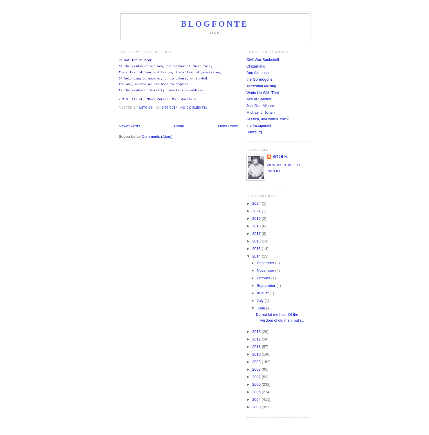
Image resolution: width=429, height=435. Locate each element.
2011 (257, 347)
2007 (257, 377)
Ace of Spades (258, 99)
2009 (257, 362)
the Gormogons (259, 79)
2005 (257, 392)
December (266, 263)
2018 (257, 226)
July (261, 300)
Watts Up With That (262, 92)
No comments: (194, 107)
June (261, 308)
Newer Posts (129, 126)
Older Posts (228, 126)
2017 (257, 233)
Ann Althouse (257, 72)
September (266, 285)
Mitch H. (280, 156)
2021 (257, 211)
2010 (257, 354)
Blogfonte (215, 23)
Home (179, 126)
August (263, 293)
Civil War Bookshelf (262, 59)
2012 (257, 339)
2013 (257, 331)
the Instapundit (258, 125)
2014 (257, 256)
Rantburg (254, 132)
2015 (257, 248)
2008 (257, 369)
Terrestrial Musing (261, 86)
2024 (257, 203)
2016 (257, 241)
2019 (257, 218)
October (264, 278)
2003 (257, 407)
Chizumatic (255, 66)
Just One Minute (260, 106)
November (266, 270)
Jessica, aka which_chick (267, 119)
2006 (257, 384)
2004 (257, 399)
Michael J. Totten (260, 112)
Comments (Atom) (157, 136)
